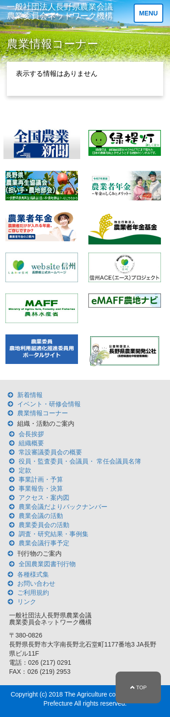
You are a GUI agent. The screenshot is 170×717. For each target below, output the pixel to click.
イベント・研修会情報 (49, 404)
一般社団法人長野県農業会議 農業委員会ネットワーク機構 (60, 11)
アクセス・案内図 (44, 497)
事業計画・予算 (41, 479)
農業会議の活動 (41, 515)
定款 (25, 470)
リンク (26, 601)
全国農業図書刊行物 (47, 564)
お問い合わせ (36, 583)
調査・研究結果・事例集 (53, 534)
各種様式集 (33, 574)
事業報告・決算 (41, 488)
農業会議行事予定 (44, 543)
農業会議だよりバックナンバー (63, 506)
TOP (138, 687)
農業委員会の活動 (44, 524)
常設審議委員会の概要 (50, 452)
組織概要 (31, 443)
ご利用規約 (33, 592)
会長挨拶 (31, 434)
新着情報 (30, 394)
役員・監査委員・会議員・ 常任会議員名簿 (80, 461)
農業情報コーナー (42, 413)
